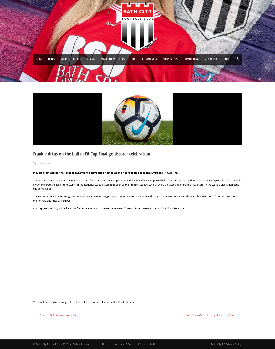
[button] (237, 58)
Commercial (191, 59)
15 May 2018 (43, 163)
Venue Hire (211, 59)
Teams (91, 59)
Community (149, 59)
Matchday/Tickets (113, 59)
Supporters (170, 59)
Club (133, 59)
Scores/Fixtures (71, 59)
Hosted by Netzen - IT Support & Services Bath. (129, 344)
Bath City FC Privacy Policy (226, 344)
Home (39, 59)
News (51, 59)
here (88, 302)
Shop (227, 59)
